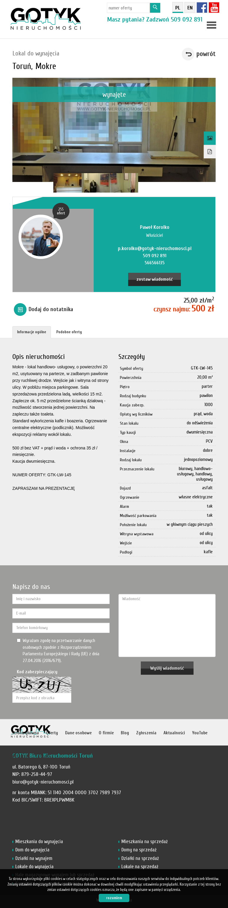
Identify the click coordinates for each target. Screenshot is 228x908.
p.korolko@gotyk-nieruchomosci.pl (154, 248)
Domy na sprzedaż (138, 850)
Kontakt (42, 755)
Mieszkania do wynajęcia (39, 841)
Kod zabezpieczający (37, 671)
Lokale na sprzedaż (139, 866)
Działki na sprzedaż (140, 858)
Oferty (52, 732)
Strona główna (25, 732)
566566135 (155, 262)
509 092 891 (186, 19)
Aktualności (174, 732)
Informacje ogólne (31, 332)
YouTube (199, 732)
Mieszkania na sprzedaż (144, 841)
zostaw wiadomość (154, 279)
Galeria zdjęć (210, 138)
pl (177, 8)
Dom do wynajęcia (32, 850)
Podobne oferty (69, 332)
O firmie (106, 732)
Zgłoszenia (146, 732)
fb (201, 7)
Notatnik (19, 755)
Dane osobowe (78, 732)
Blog (125, 732)
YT (214, 7)
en (190, 8)
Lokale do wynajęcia (34, 866)
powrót (206, 54)
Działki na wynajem (33, 858)
